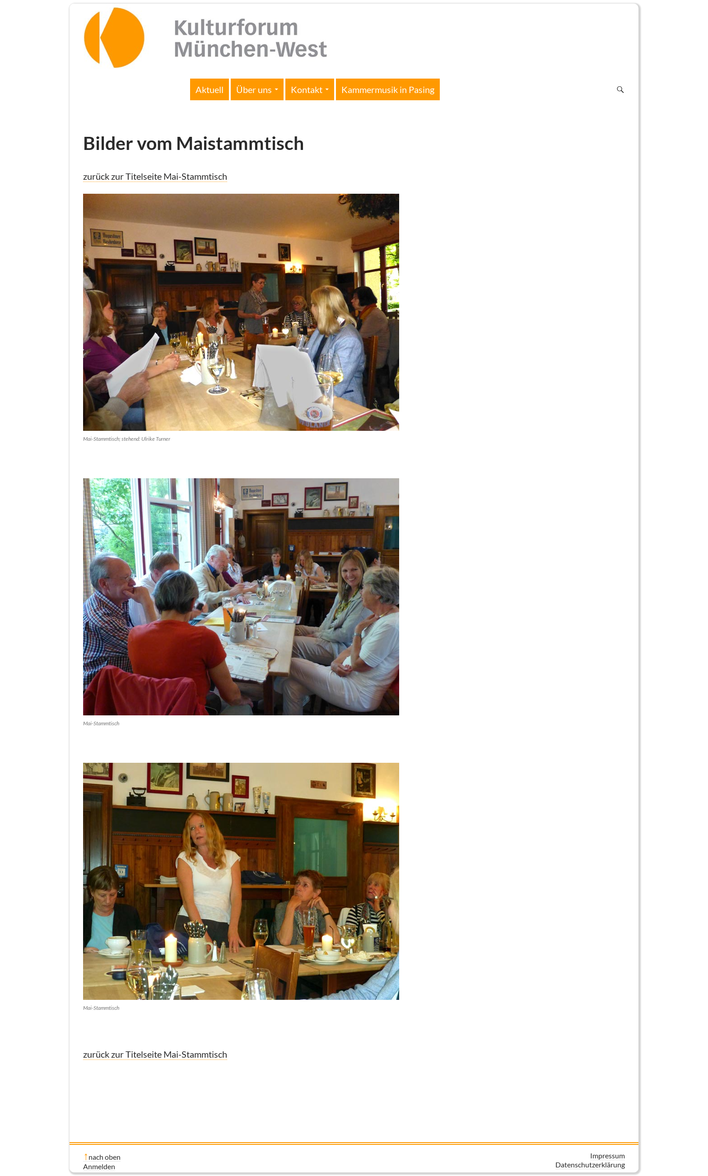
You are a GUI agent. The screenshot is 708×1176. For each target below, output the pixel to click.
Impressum (607, 1155)
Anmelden (99, 1166)
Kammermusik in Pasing (387, 89)
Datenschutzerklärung (590, 1164)
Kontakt (306, 89)
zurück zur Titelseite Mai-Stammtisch (155, 176)
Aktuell (210, 89)
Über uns (254, 89)
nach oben (104, 1157)
